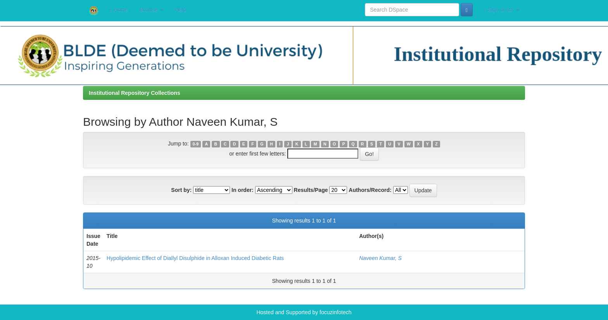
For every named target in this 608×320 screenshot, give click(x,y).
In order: (242, 190)
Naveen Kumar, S (380, 258)
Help (180, 10)
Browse (151, 10)
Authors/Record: (370, 190)
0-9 (196, 144)
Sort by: (181, 190)
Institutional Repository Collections (134, 93)
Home (119, 10)
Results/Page (311, 190)
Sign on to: (501, 10)
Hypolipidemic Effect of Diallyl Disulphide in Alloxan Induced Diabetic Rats (195, 258)
